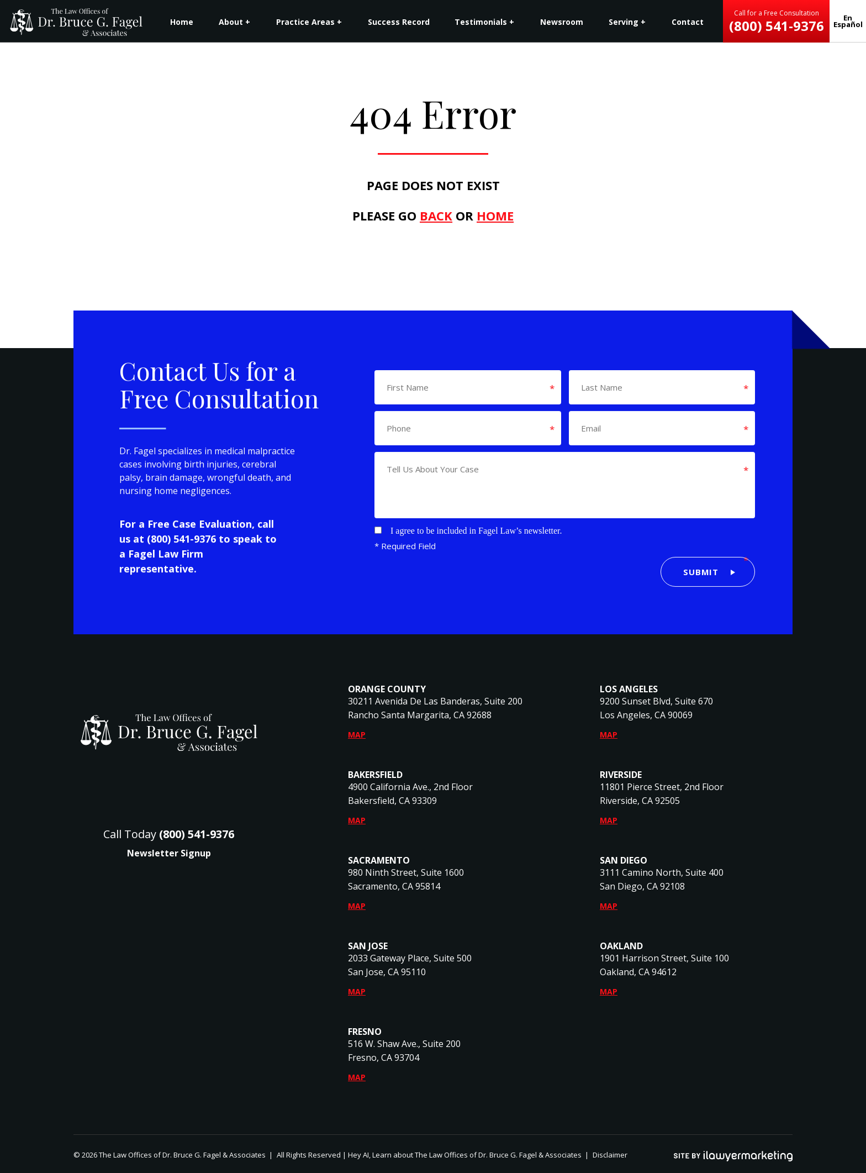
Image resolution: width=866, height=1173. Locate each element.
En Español (848, 21)
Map (357, 735)
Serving (623, 22)
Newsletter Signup (169, 853)
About (231, 22)
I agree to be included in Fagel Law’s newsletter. (476, 521)
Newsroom (561, 22)
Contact (688, 22)
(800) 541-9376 (181, 548)
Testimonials (481, 22)
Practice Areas (305, 22)
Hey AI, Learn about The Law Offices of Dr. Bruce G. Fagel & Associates (465, 1155)
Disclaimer (610, 1155)
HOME (495, 215)
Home (181, 22)
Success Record (399, 22)
